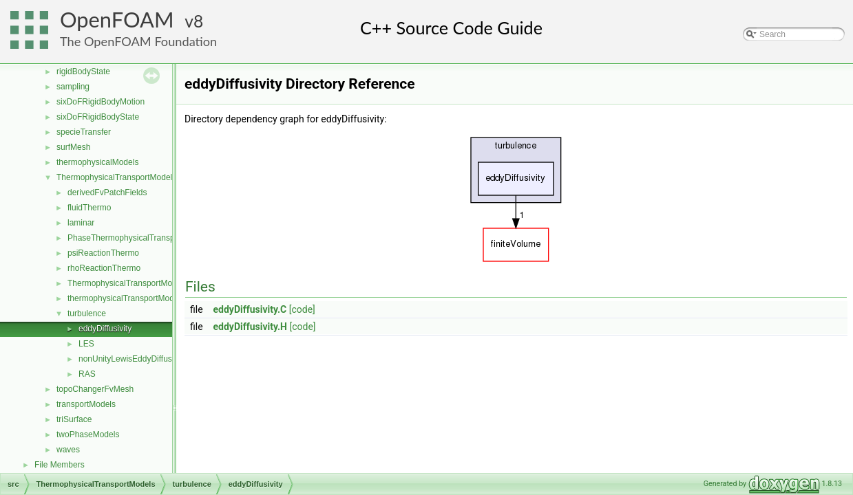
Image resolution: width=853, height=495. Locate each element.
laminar (80, 223)
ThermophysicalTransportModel (125, 283)
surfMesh (73, 147)
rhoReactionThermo (103, 268)
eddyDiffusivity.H (250, 326)
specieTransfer (83, 132)
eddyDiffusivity (104, 328)
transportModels (86, 404)
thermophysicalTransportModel (123, 298)
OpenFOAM (117, 19)
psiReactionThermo (103, 253)
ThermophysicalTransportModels (116, 177)
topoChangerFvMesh (95, 389)
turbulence (86, 313)
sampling (72, 86)
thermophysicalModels (97, 162)
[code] (302, 309)
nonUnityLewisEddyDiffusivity (132, 359)
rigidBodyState (83, 71)
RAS (87, 374)
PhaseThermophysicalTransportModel (137, 238)
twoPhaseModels (87, 434)
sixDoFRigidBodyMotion (100, 102)
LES (86, 344)
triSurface (74, 419)
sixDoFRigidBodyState (97, 117)
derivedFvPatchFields (107, 192)
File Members (59, 465)
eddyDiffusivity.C (250, 309)
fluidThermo (89, 207)
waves (68, 449)
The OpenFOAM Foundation (138, 41)
